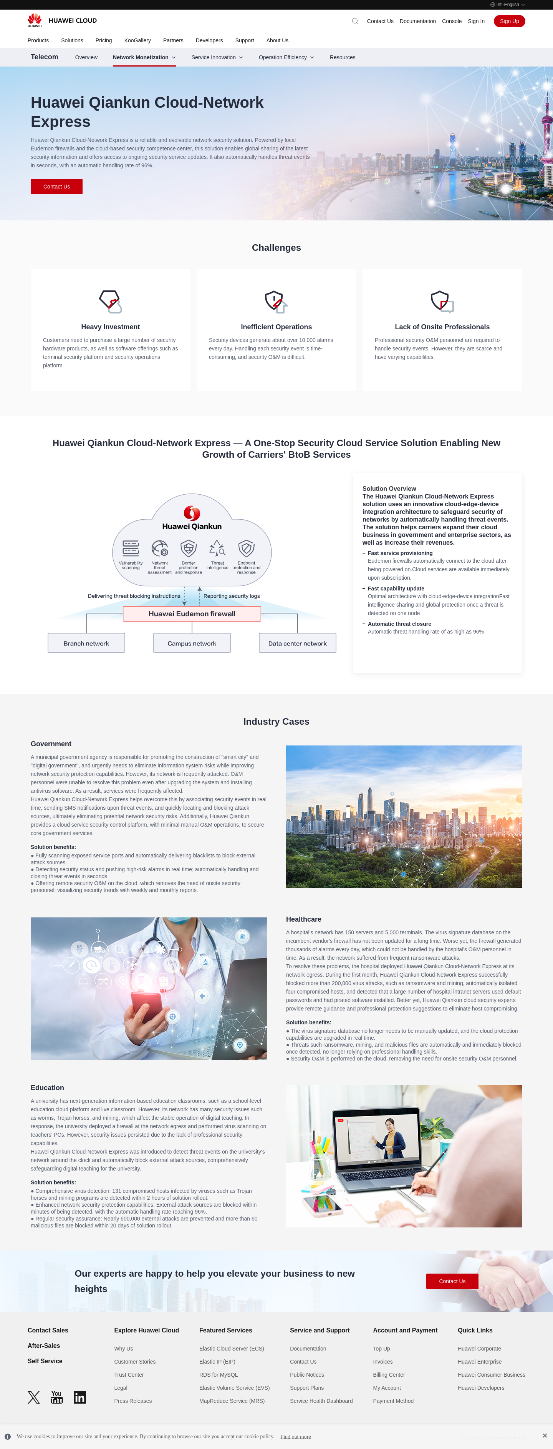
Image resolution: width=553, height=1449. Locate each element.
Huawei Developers (481, 1388)
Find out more (295, 1436)
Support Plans (307, 1388)
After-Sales (44, 1345)
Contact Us (380, 21)
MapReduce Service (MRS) (232, 1401)
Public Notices (307, 1375)
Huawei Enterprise (480, 1362)
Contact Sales (48, 1330)
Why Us (123, 1349)
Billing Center (389, 1375)
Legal (120, 1388)
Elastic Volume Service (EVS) (234, 1388)
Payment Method (393, 1401)
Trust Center (129, 1375)
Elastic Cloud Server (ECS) (231, 1349)
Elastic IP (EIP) (217, 1362)
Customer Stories (135, 1362)
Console (452, 21)
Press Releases (133, 1401)
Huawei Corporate (479, 1349)
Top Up (381, 1349)
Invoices (382, 1362)
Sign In (476, 21)
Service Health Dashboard (321, 1401)
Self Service (45, 1361)
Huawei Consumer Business (491, 1375)
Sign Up (509, 21)
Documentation (418, 21)
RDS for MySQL (218, 1375)
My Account (387, 1388)
